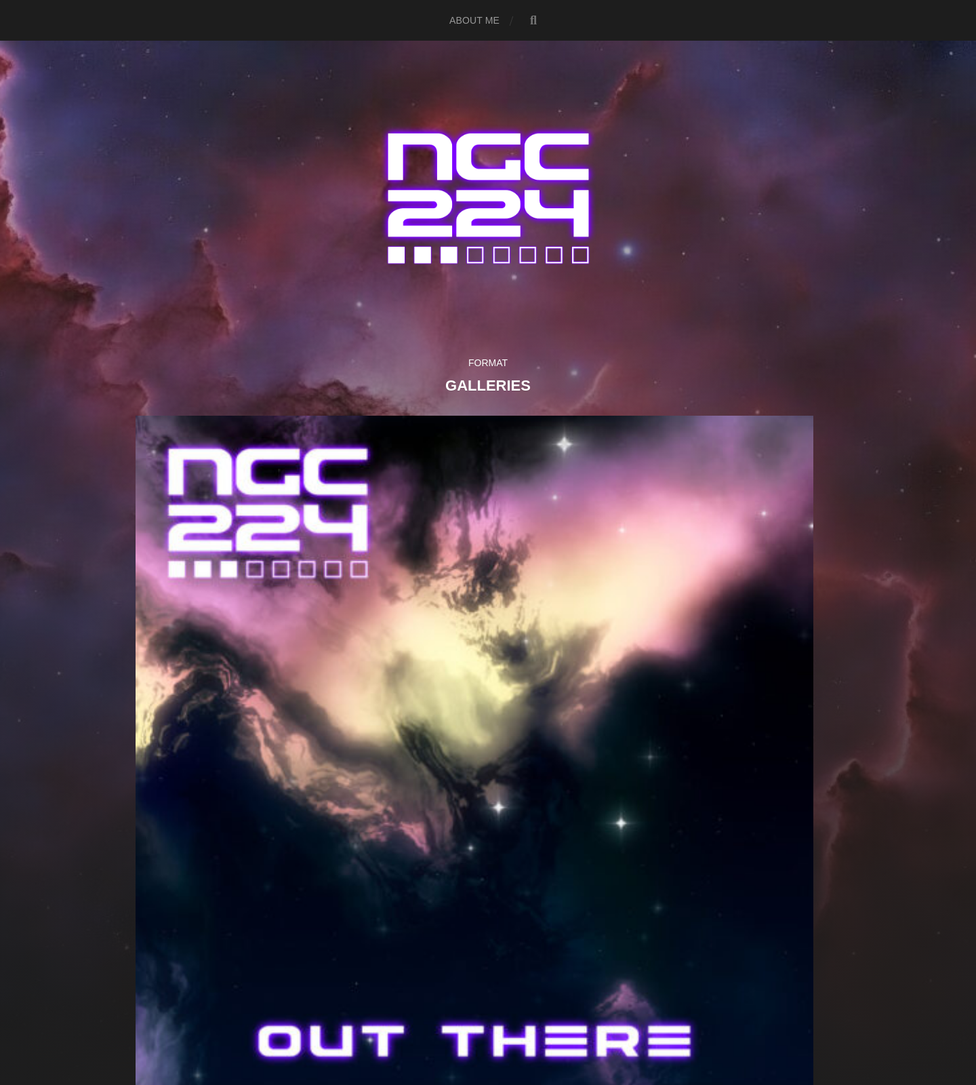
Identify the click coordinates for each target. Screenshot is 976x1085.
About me (474, 20)
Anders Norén (512, 1026)
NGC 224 (512, 994)
